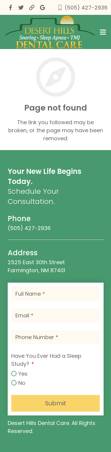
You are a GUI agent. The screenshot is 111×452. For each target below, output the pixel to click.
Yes (23, 373)
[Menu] (103, 32)
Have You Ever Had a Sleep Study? (46, 360)
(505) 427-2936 (86, 7)
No (21, 383)
